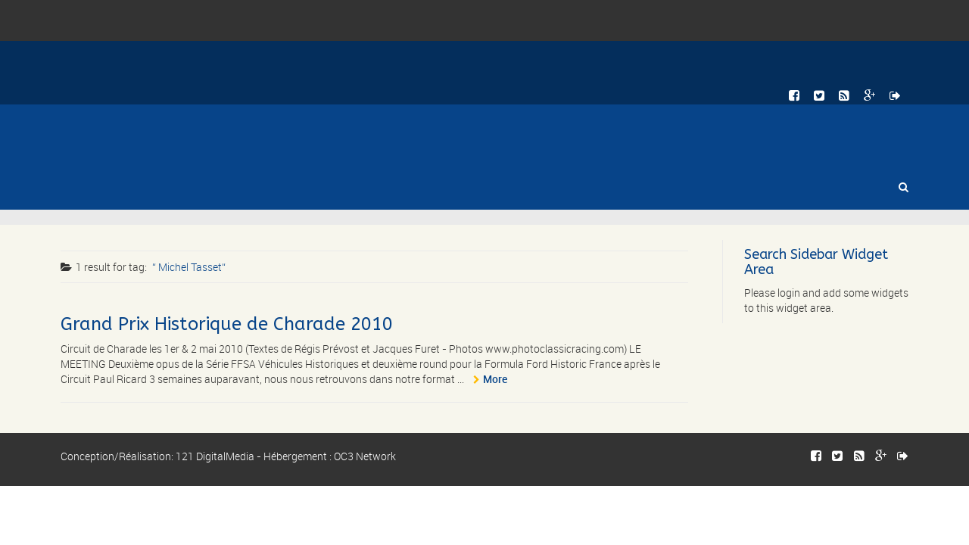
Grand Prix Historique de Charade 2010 (227, 324)
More (495, 379)
